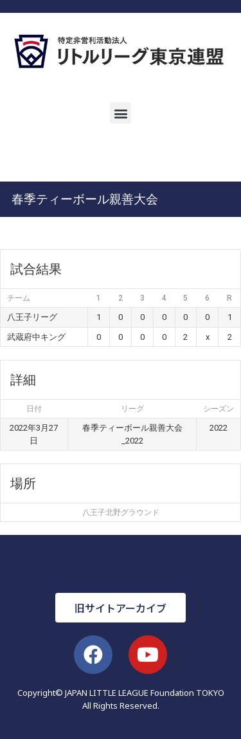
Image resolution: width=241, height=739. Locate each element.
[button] (120, 113)
